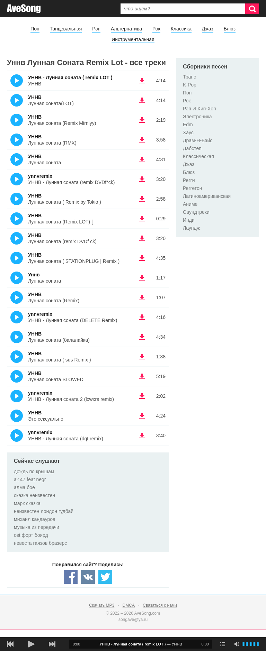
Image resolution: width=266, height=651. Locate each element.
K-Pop (189, 85)
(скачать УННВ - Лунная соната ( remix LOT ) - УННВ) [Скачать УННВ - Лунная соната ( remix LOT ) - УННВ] (142, 80)
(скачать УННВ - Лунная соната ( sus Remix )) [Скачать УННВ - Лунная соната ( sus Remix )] (142, 356)
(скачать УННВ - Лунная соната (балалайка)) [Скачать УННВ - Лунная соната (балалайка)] (142, 337)
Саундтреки (196, 212)
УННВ (35, 97)
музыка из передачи (36, 527)
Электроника (197, 116)
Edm (188, 124)
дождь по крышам (34, 471)
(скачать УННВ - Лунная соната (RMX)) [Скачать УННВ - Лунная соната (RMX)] (142, 140)
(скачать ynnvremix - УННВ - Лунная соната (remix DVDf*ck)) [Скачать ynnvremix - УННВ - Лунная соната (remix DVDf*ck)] (142, 179)
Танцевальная (66, 28)
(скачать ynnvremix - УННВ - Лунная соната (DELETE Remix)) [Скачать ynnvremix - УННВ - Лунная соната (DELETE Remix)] (142, 317)
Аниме (190, 204)
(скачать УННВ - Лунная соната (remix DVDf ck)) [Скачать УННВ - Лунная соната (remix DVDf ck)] (142, 238)
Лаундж (191, 228)
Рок (156, 28)
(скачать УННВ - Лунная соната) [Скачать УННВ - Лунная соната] (142, 159)
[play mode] (222, 644)
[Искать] (252, 8)
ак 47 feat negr (30, 479)
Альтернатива (126, 28)
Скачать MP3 (101, 605)
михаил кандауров (34, 519)
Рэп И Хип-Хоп (199, 108)
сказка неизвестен (34, 495)
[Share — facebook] (71, 577)
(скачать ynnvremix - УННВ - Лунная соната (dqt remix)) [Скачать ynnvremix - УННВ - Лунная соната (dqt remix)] (142, 435)
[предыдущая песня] (10, 644)
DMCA (129, 605)
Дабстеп (192, 148)
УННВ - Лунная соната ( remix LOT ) (70, 77)
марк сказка (27, 503)
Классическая (198, 156)
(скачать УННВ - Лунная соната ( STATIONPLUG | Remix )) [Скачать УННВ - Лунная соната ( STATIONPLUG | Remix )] (142, 258)
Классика (181, 28)
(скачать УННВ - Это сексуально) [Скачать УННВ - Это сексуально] (142, 416)
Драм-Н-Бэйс (197, 140)
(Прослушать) (16, 80)
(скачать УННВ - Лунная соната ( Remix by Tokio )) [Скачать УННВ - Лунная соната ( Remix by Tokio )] (142, 199)
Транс (189, 77)
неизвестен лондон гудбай (43, 511)
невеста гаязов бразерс (40, 543)
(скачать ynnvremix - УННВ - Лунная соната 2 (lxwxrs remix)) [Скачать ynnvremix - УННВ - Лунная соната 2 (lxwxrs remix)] (142, 396)
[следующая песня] (52, 644)
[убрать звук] (236, 644)
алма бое (24, 487)
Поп (34, 28)
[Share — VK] (88, 577)
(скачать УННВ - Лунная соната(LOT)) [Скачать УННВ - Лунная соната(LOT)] (142, 100)
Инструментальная (133, 39)
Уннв (34, 274)
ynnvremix (40, 176)
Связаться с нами (160, 605)
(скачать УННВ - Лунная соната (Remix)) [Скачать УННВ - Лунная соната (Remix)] (142, 297)
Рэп (96, 28)
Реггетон (192, 188)
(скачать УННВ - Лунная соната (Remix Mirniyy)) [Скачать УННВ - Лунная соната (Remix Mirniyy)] (142, 120)
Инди (189, 220)
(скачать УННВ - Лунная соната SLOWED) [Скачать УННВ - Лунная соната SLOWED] (142, 376)
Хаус (188, 132)
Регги (189, 180)
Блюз (230, 28)
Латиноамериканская (207, 196)
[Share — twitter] (105, 577)
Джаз (207, 28)
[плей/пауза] (31, 644)
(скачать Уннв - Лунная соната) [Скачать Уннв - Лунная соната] (142, 278)
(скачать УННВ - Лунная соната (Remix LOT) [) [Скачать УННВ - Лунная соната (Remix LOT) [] (142, 218)
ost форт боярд (31, 535)
